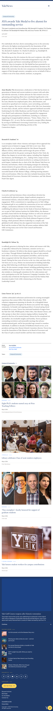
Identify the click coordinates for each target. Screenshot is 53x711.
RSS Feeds (4, 693)
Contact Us (5, 697)
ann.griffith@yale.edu (15, 347)
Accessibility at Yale (6, 701)
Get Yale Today (9, 686)
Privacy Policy (5, 704)
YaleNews (7, 6)
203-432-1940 (13, 349)
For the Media (6, 695)
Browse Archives (6, 691)
